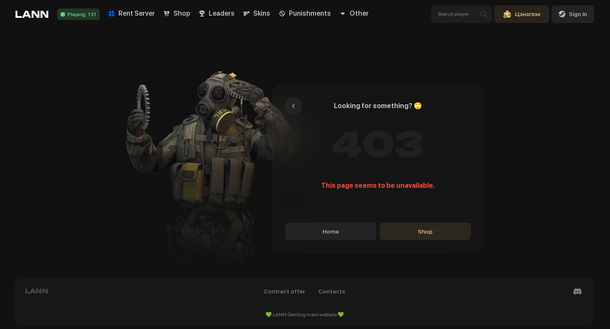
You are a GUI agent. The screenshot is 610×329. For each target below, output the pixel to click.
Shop (425, 231)
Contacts (332, 291)
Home (330, 231)
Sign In (573, 14)
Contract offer (284, 291)
